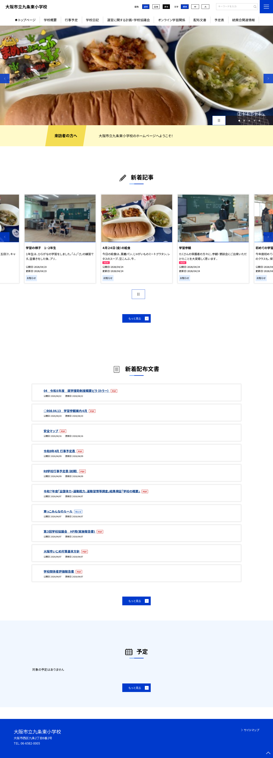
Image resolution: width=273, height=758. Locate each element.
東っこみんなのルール (58, 511)
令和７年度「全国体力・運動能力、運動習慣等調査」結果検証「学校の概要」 (92, 491)
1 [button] (239, 120)
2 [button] (244, 120)
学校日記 (92, 19)
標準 (185, 6)
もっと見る (134, 318)
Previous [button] (4, 78)
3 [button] (249, 120)
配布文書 (199, 19)
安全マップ (51, 431)
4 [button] (254, 120)
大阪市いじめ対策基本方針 (62, 551)
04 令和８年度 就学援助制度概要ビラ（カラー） (77, 390)
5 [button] (259, 120)
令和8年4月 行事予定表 (60, 451)
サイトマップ (251, 730)
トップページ (27, 19)
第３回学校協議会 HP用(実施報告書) (70, 531)
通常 (146, 6)
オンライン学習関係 (171, 19)
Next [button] (268, 78)
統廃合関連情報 (243, 19)
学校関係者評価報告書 (59, 571)
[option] (136, 75)
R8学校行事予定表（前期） (61, 471)
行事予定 (71, 19)
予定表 (219, 19)
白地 (156, 6)
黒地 (166, 6)
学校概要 (50, 19)
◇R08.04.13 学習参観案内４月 (66, 410)
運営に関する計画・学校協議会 (128, 19)
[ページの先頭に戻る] (268, 753)
